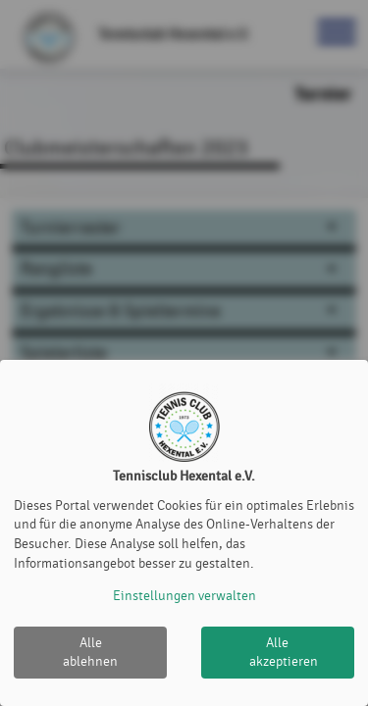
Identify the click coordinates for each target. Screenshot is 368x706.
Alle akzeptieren (283, 652)
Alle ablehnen (90, 652)
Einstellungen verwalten (184, 595)
